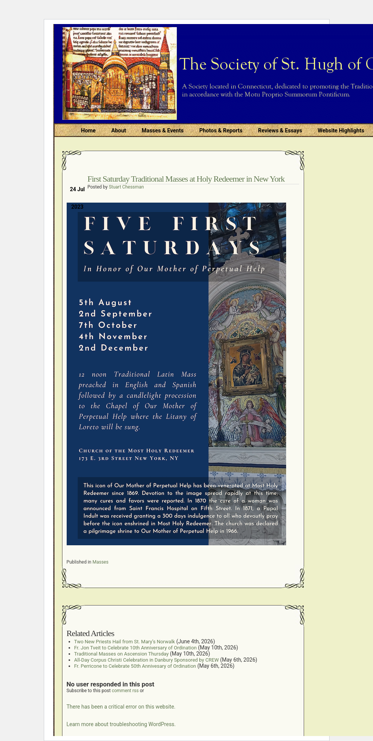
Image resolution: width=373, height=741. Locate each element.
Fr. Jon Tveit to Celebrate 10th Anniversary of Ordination (135, 648)
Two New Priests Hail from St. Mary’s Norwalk (124, 641)
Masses (101, 562)
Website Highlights (341, 130)
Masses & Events (163, 130)
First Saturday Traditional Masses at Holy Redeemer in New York (186, 179)
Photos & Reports (220, 130)
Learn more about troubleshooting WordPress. (121, 724)
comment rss (125, 690)
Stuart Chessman (126, 187)
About (118, 130)
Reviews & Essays (280, 130)
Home (88, 130)
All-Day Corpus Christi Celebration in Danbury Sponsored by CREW (146, 660)
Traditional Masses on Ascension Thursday (121, 654)
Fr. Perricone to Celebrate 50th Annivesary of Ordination (135, 666)
